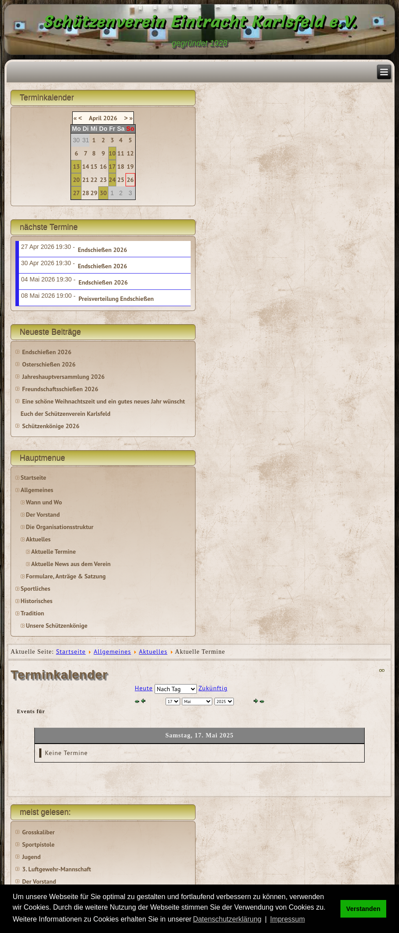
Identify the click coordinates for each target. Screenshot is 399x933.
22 (93, 180)
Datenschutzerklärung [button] (227, 919)
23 (103, 180)
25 (120, 180)
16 (103, 166)
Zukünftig (213, 688)
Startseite (33, 477)
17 (112, 166)
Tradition (32, 613)
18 (120, 166)
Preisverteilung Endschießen (116, 299)
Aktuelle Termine (53, 551)
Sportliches (35, 588)
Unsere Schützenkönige (57, 625)
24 (112, 180)
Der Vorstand (43, 514)
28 (85, 193)
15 (93, 166)
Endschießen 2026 (102, 250)
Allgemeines (37, 490)
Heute (144, 688)
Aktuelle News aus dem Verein (71, 564)
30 (103, 193)
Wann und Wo (44, 502)
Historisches (36, 601)
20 (76, 180)
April (95, 118)
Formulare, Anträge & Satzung (66, 576)
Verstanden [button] (363, 908)
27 (76, 193)
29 (93, 193)
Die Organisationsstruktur (59, 527)
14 (85, 166)
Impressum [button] (287, 919)
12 (130, 153)
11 (120, 153)
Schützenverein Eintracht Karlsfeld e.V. (200, 21)
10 (112, 153)
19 (130, 166)
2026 (110, 118)
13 (76, 166)
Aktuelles (38, 539)
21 (85, 180)
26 (130, 180)
